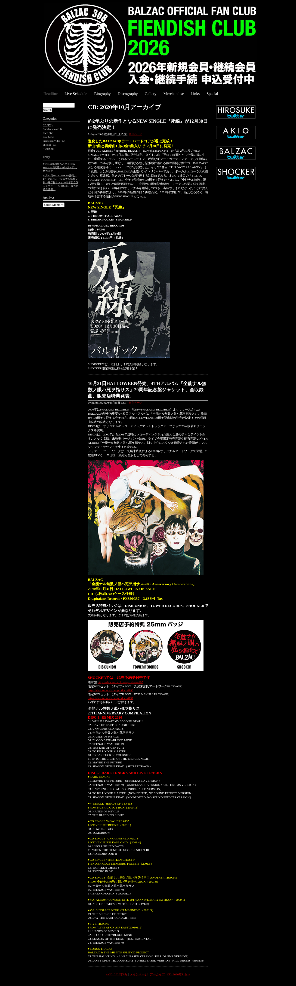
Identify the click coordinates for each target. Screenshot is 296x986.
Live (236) (48, 136)
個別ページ (135, 134)
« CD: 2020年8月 (117, 974)
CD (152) (47, 125)
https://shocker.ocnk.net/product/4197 (110, 698)
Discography (128, 94)
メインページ (139, 974)
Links (195, 94)
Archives (49, 197)
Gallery (151, 94)
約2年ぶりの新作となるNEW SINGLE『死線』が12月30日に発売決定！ (60, 167)
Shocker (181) (50, 144)
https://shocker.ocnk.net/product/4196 (110, 690)
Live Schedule (76, 94)
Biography (102, 94)
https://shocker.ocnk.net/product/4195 (120, 682)
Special (212, 94)
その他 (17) (49, 148)
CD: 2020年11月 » (178, 974)
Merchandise (173, 94)
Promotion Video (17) (54, 140)
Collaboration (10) (52, 129)
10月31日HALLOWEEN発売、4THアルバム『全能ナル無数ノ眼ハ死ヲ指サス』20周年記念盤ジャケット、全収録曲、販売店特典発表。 (147, 389)
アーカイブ (157, 974)
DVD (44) (48, 133)
